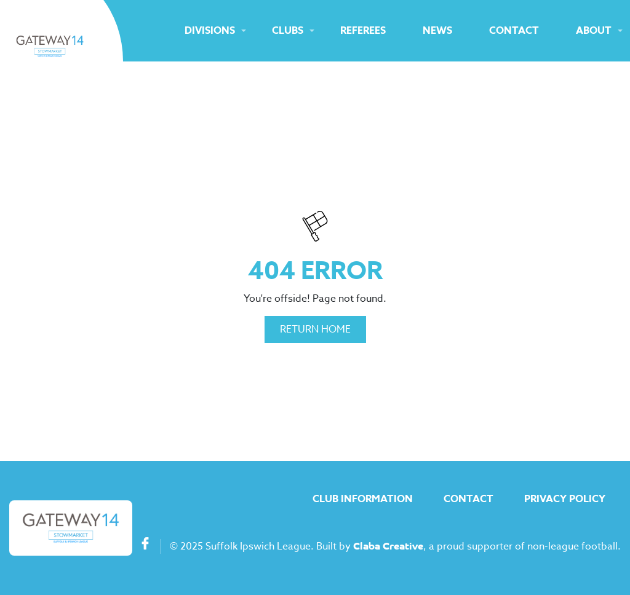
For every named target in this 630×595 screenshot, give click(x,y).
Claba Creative (388, 547)
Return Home (315, 329)
